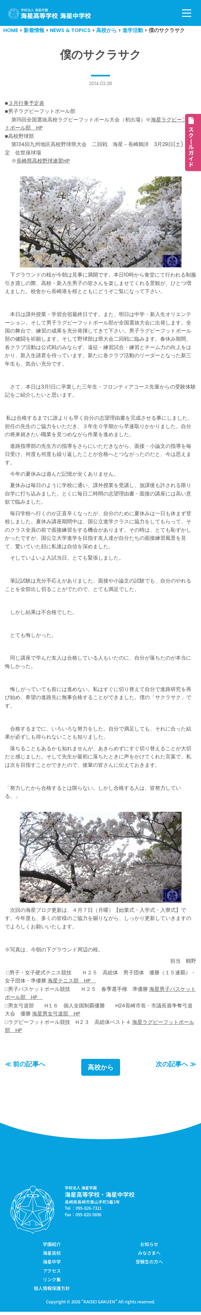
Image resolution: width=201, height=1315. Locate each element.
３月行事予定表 (26, 103)
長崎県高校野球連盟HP (43, 161)
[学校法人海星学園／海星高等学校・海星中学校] (49, 14)
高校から (101, 1070)
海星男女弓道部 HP (56, 1017)
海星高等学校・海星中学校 (100, 1197)
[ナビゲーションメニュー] (186, 13)
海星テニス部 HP (72, 983)
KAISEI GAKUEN (99, 1305)
